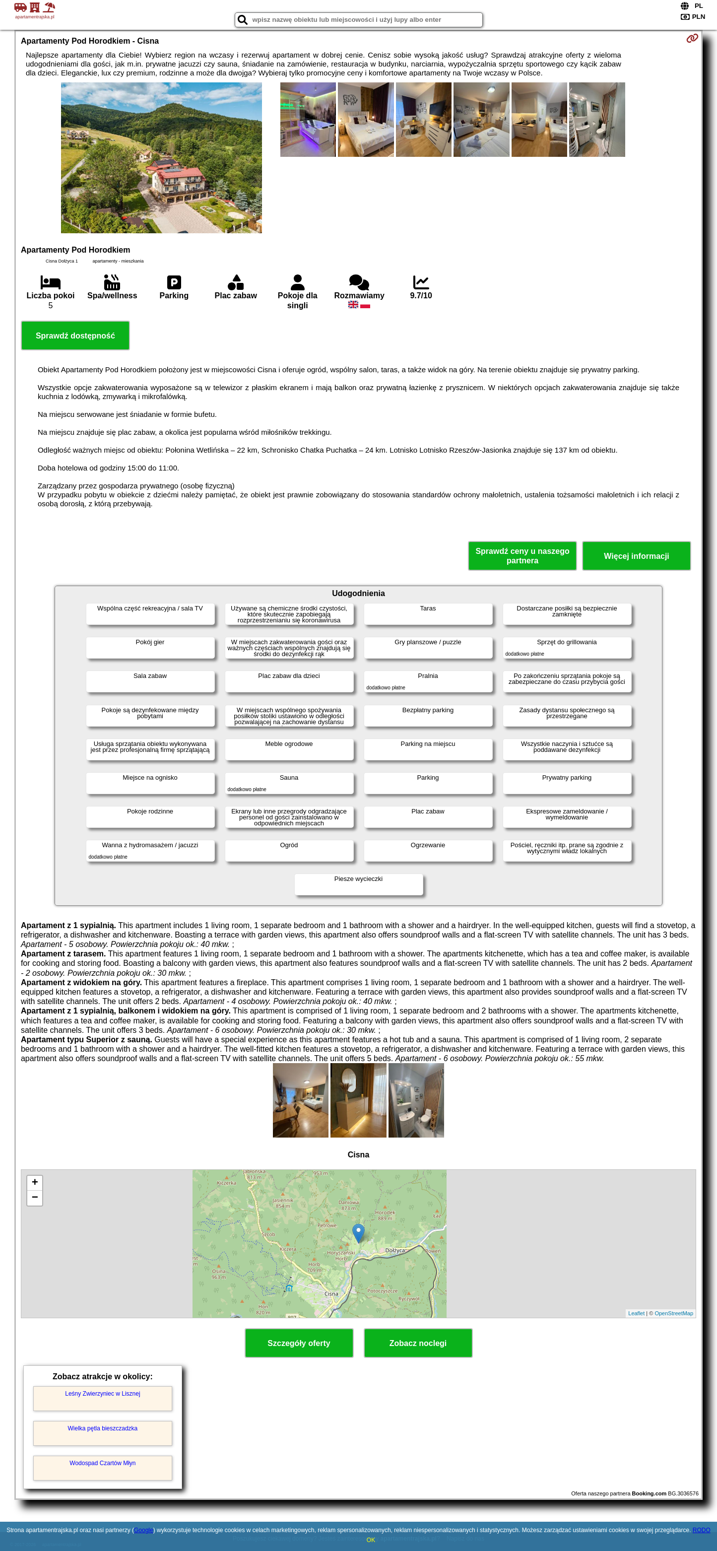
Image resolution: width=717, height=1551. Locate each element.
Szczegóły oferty (298, 1343)
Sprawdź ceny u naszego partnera (522, 556)
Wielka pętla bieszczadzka (103, 1428)
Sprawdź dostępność (75, 336)
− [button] (35, 1198)
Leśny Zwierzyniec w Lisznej (102, 1393)
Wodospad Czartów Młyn (102, 1463)
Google (143, 1530)
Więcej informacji (636, 556)
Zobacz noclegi (418, 1343)
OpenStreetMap (673, 1313)
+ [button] (35, 1183)
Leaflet (636, 1313)
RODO (702, 1530)
